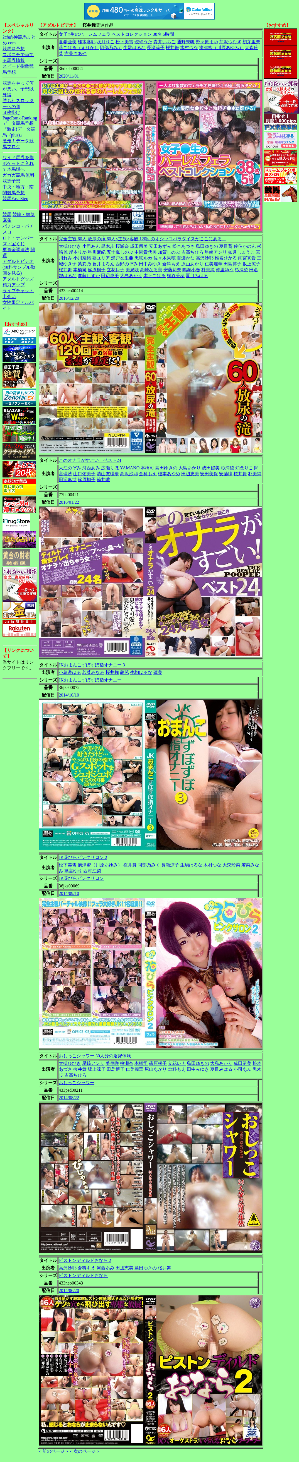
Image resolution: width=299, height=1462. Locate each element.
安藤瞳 (225, 473)
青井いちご (164, 41)
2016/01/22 (69, 502)
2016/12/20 (69, 298)
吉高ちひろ (192, 252)
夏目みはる (197, 275)
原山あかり (192, 263)
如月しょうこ (241, 252)
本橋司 (80, 269)
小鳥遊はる (70, 672)
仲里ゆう (225, 269)
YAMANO (129, 467)
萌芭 (124, 672)
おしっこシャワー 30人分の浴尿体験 (95, 1055)
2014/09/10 (69, 893)
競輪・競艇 (24, 214)
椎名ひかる (226, 258)
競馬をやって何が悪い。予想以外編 (18, 89)
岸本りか (78, 252)
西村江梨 (92, 870)
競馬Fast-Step (15, 198)
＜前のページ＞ (53, 1451)
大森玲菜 (231, 865)
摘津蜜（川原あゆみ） (221, 47)
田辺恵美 (110, 275)
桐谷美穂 (176, 275)
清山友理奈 (108, 473)
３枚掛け (11, 112)
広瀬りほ (110, 467)
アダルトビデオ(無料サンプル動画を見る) (19, 267)
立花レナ (115, 269)
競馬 (7, 214)
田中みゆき (150, 263)
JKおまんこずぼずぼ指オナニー (90, 680)
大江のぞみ (70, 467)
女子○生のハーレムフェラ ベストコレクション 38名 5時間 (116, 34)
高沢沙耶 (205, 258)
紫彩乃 (84, 263)
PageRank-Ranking (20, 118)
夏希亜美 (68, 41)
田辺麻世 (68, 479)
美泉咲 (132, 269)
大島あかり (131, 275)
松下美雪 (124, 41)
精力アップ (14, 284)
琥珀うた (143, 41)
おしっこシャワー (76, 1082)
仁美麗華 (213, 263)
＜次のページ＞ (84, 1451)
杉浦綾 (241, 269)
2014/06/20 (69, 1290)
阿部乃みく (111, 47)
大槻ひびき (70, 246)
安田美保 (209, 473)
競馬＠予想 (14, 48)
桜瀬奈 (122, 246)
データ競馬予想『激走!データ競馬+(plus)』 (19, 129)
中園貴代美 (145, 252)
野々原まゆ (207, 41)
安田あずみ (160, 246)
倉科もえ (171, 263)
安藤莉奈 (172, 269)
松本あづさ (183, 246)
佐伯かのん (245, 246)
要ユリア (101, 258)
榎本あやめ (169, 473)
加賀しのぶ (169, 252)
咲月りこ (105, 41)
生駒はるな (134, 47)
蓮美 (157, 672)
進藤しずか (89, 275)
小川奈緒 (82, 258)
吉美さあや (75, 53)
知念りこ (244, 467)
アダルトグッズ (18, 279)
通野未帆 (186, 41)
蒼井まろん (103, 263)
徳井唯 (103, 479)
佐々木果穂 (164, 258)
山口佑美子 (84, 473)
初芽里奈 (251, 41)
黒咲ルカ (143, 258)
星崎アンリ (216, 252)
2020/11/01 (69, 76)
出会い (9, 296)
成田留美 (139, 246)
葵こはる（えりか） (79, 47)
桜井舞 (172, 47)
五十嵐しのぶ (120, 252)
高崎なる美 (151, 269)
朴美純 (208, 269)
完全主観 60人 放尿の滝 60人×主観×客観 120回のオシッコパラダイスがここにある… (142, 238)
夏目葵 (225, 246)
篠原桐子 (97, 269)
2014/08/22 (69, 1097)
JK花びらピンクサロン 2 (83, 857)
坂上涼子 (251, 263)
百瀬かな (186, 258)
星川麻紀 (97, 252)
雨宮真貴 (247, 258)
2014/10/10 (69, 695)
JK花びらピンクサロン (81, 878)
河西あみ (91, 467)
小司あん (91, 246)
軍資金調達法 (16, 249)
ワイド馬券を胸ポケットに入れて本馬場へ (18, 163)
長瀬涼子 (156, 47)
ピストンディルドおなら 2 (85, 1260)
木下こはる (154, 275)
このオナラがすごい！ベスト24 (90, 460)
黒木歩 (107, 246)
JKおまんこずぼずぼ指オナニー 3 (92, 664)
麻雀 (7, 220)
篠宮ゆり (73, 870)
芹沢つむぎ (230, 41)
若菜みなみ (93, 672)
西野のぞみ (127, 263)
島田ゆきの (207, 246)
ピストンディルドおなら (83, 1275)
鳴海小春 (191, 269)
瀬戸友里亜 (122, 258)
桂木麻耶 (86, 41)
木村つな (189, 47)
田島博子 (232, 263)
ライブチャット (18, 290)
